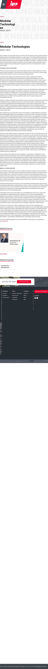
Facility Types (6, 297)
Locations (26, 291)
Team (13, 291)
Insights (2, 16)
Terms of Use (26, 361)
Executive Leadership (17, 293)
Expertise (5, 291)
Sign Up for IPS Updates (41, 291)
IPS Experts (14, 299)
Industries (5, 295)
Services (5, 293)
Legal (23, 361)
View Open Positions (24, 282)
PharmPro (5, 221)
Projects (33, 300)
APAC (25, 297)
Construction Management (5, 266)
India (25, 299)
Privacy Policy (38, 666)
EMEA (25, 295)
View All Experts (3, 254)
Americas (26, 293)
